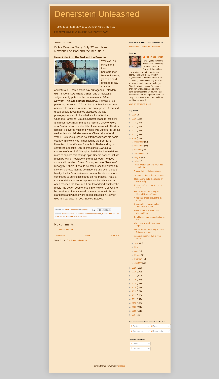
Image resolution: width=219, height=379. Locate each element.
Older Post (114, 235)
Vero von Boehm (80, 217)
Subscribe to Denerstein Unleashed (144, 46)
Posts (134, 326)
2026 (134, 115)
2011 (134, 299)
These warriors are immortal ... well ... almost (147, 211)
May (136, 247)
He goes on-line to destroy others (148, 175)
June (136, 243)
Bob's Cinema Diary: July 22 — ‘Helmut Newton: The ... (147, 192)
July (136, 161)
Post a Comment (65, 229)
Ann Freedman (68, 214)
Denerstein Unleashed (97, 14)
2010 (134, 303)
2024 (134, 122)
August (137, 157)
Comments (137, 331)
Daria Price (79, 214)
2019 (134, 268)
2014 (134, 287)
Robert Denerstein (154, 57)
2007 (134, 315)
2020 (134, 138)
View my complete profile (140, 104)
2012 (134, 295)
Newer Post (60, 235)
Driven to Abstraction (93, 214)
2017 (134, 275)
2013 (134, 291)
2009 (134, 307)
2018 (134, 272)
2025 (134, 119)
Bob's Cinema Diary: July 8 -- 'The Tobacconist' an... (149, 230)
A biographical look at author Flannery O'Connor (146, 205)
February (138, 259)
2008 (134, 311)
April (136, 251)
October (138, 149)
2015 (134, 283)
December (139, 142)
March (137, 255)
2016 (134, 279)
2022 (134, 130)
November (139, 145)
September (139, 153)
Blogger (121, 366)
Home (87, 235)
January (138, 263)
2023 (134, 126)
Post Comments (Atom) (77, 240)
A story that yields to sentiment (147, 171)
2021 (134, 134)
